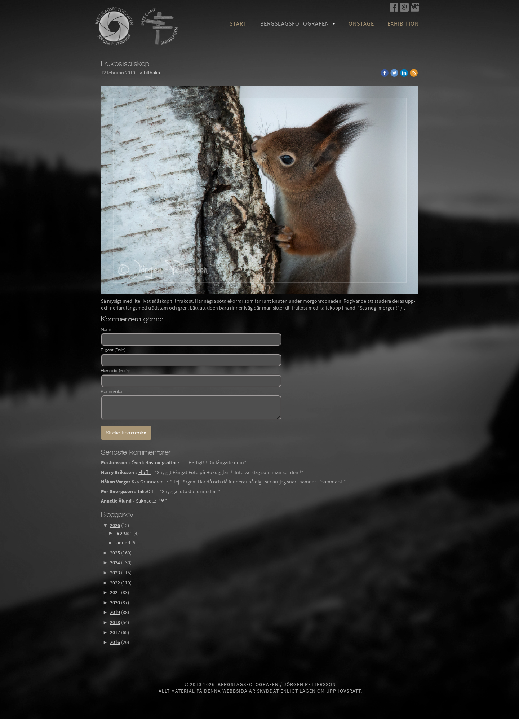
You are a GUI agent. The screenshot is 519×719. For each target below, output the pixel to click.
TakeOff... (146, 491)
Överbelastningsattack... (157, 463)
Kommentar (112, 391)
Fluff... (144, 472)
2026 (115, 525)
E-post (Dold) (113, 350)
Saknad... (145, 501)
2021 (115, 592)
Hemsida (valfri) (115, 370)
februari (123, 533)
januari (122, 543)
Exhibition (403, 23)
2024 (115, 563)
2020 (115, 603)
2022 (115, 583)
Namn (106, 329)
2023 (115, 573)
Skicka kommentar (126, 432)
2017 (115, 633)
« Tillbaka (150, 73)
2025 (115, 553)
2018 (115, 622)
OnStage (361, 23)
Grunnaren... (153, 482)
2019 (115, 612)
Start (238, 23)
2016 (115, 642)
